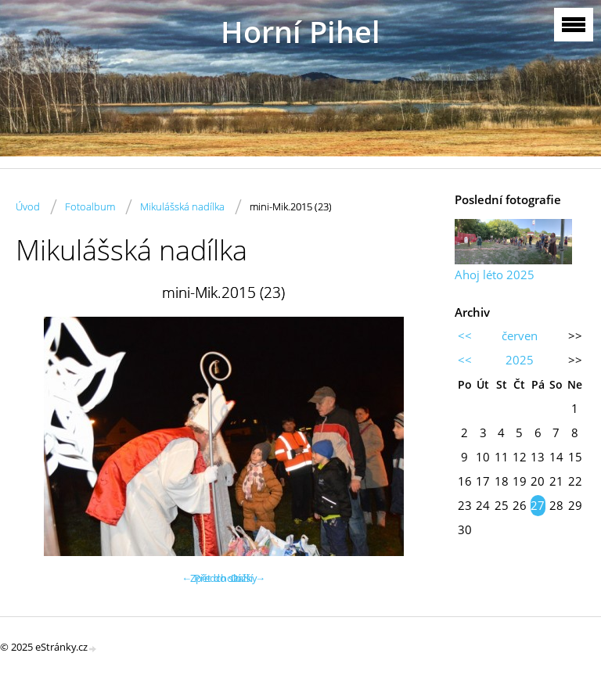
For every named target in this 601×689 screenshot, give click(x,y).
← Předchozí (211, 578)
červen (520, 335)
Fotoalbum (90, 206)
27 (538, 505)
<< (465, 335)
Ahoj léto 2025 (494, 274)
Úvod (28, 206)
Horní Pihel (300, 32)
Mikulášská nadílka (182, 206)
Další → (248, 578)
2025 (520, 360)
